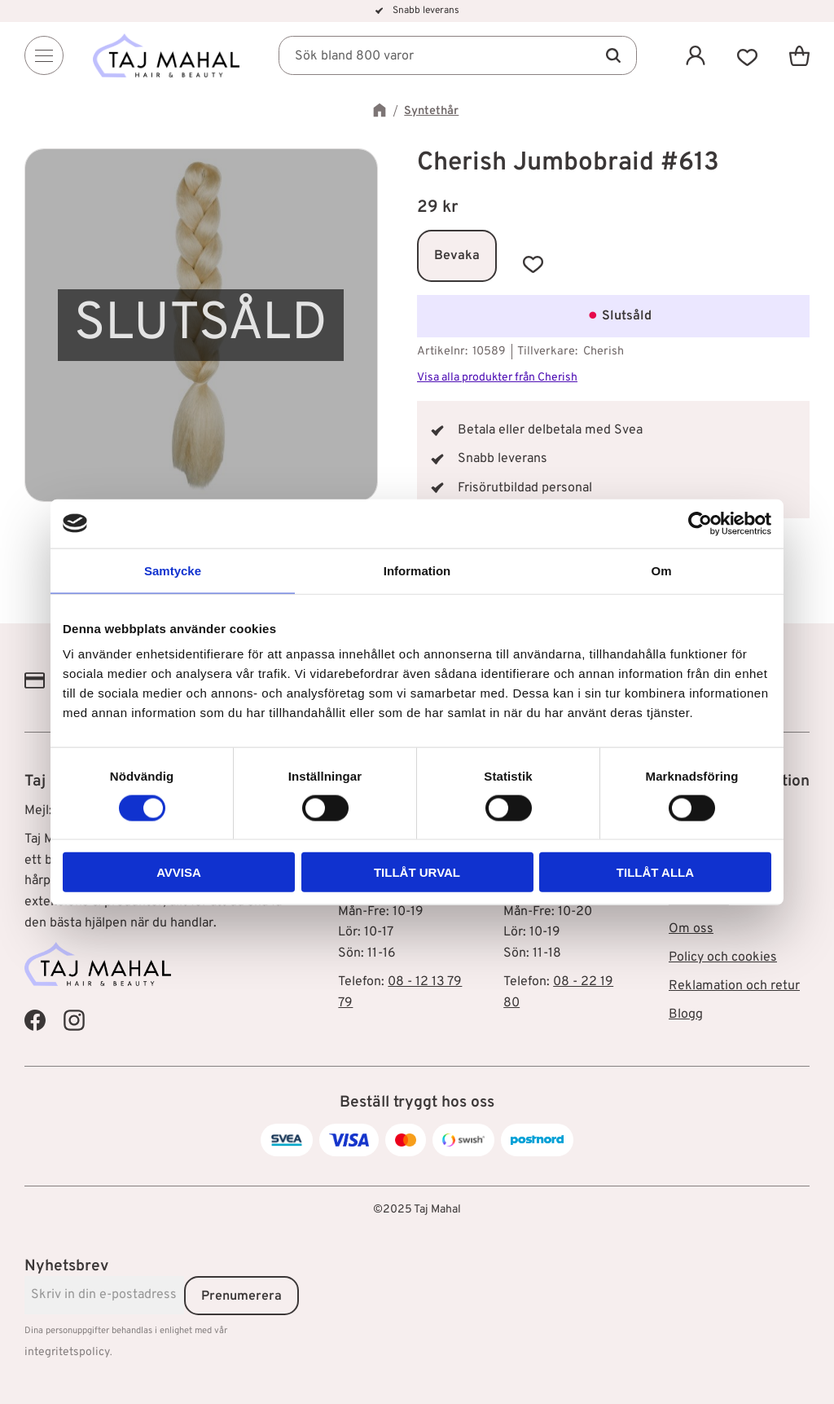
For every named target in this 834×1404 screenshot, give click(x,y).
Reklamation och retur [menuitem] (734, 986)
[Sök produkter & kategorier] (457, 55)
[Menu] (44, 55)
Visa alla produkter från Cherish (497, 378)
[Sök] (612, 55)
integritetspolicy (67, 1352)
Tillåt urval (417, 872)
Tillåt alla (655, 872)
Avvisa (178, 872)
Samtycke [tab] (172, 570)
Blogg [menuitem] (686, 1014)
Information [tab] (417, 570)
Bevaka (457, 256)
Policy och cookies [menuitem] (723, 957)
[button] (747, 55)
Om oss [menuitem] (691, 929)
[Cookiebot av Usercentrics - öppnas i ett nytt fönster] (700, 523)
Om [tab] (661, 570)
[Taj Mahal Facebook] (35, 1020)
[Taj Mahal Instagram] (74, 1020)
